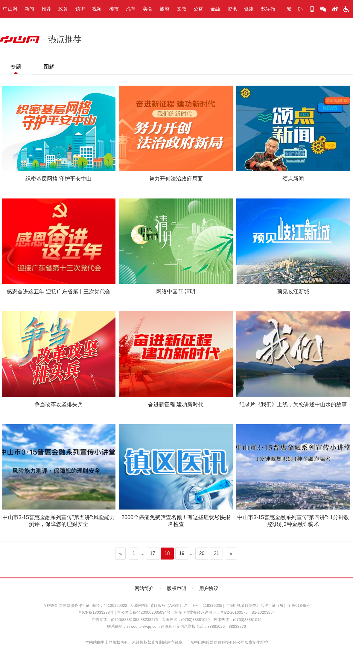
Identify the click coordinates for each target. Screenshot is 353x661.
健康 (249, 8)
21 (216, 553)
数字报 (268, 8)
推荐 (46, 8)
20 (202, 553)
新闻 (29, 8)
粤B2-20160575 (233, 612)
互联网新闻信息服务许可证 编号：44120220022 (85, 605)
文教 (181, 8)
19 (182, 553)
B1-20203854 (263, 612)
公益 (198, 8)
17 (152, 553)
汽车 (131, 8)
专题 (15, 67)
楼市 (114, 8)
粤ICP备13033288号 (96, 612)
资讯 (232, 8)
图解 (49, 67)
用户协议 (208, 588)
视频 (97, 8)
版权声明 (176, 588)
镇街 (80, 8)
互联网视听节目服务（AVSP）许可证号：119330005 (176, 605)
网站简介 (144, 588)
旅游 (164, 8)
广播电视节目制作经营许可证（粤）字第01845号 (267, 605)
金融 (215, 8)
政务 (63, 8)
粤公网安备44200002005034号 (144, 612)
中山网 (10, 8)
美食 (148, 8)
